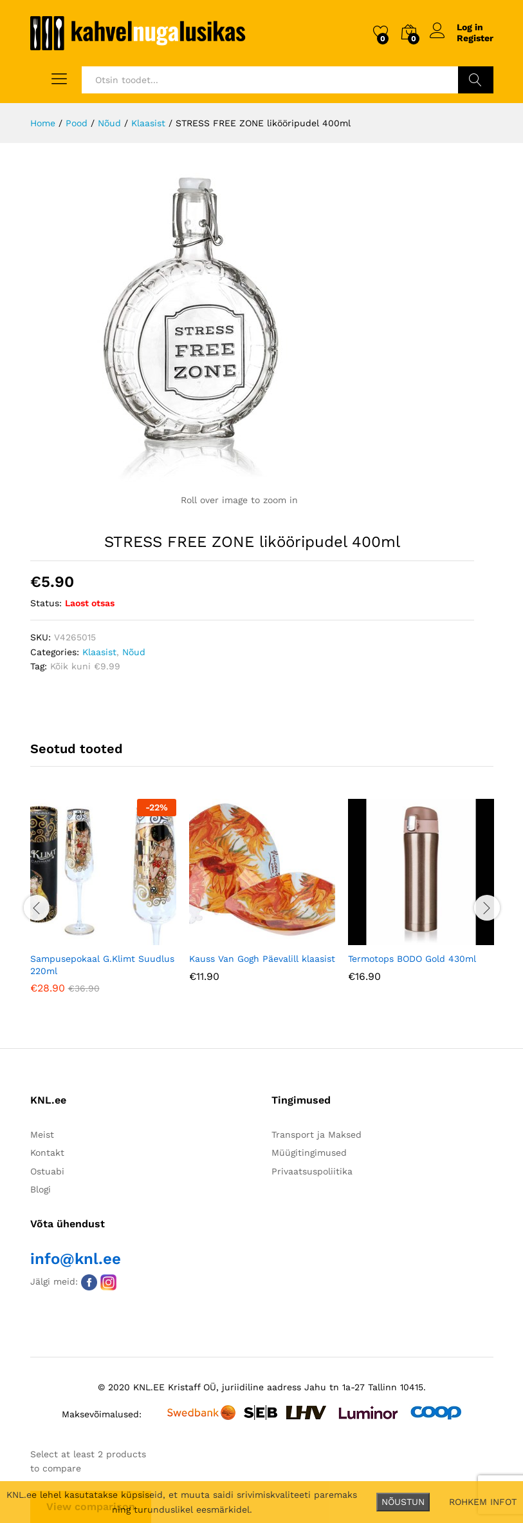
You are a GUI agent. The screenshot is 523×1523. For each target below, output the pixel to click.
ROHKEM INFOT (483, 1502)
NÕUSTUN (403, 1502)
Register (475, 38)
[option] (103, 905)
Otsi (475, 79)
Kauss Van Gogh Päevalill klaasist (262, 958)
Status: (46, 603)
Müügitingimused (309, 1152)
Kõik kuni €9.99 (85, 666)
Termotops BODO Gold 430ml (412, 958)
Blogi (40, 1189)
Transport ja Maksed (316, 1134)
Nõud (133, 652)
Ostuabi (47, 1171)
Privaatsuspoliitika (312, 1171)
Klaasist (99, 652)
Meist (42, 1134)
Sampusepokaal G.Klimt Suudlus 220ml (102, 964)
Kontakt (47, 1152)
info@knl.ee (75, 1259)
